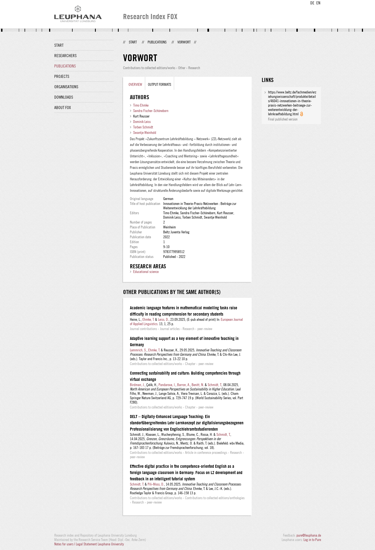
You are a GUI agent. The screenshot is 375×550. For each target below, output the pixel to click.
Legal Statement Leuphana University (100, 544)
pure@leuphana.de (308, 535)
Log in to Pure (312, 539)
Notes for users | (65, 544)
